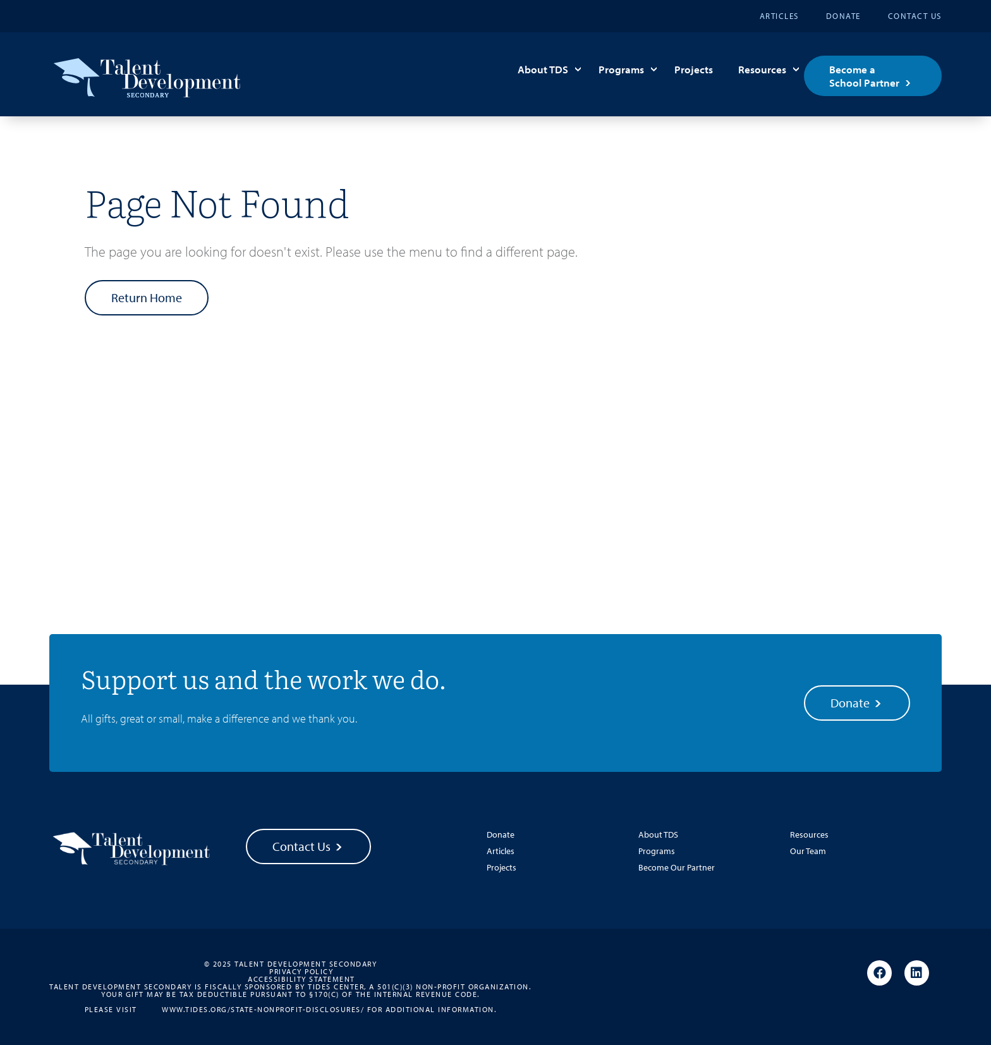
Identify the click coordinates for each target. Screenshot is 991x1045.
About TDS (543, 69)
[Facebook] (879, 973)
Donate (843, 16)
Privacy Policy (301, 971)
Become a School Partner (864, 76)
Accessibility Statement (301, 979)
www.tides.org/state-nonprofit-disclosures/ (263, 1009)
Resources (762, 69)
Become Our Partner (676, 867)
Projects (693, 69)
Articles (779, 16)
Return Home (146, 297)
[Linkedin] (916, 973)
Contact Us (915, 16)
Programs (621, 69)
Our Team (808, 851)
